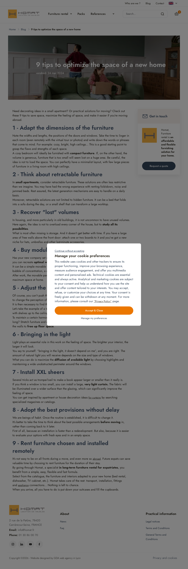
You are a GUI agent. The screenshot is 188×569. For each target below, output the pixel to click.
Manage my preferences (94, 318)
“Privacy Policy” (103, 301)
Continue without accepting (69, 251)
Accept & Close (94, 310)
